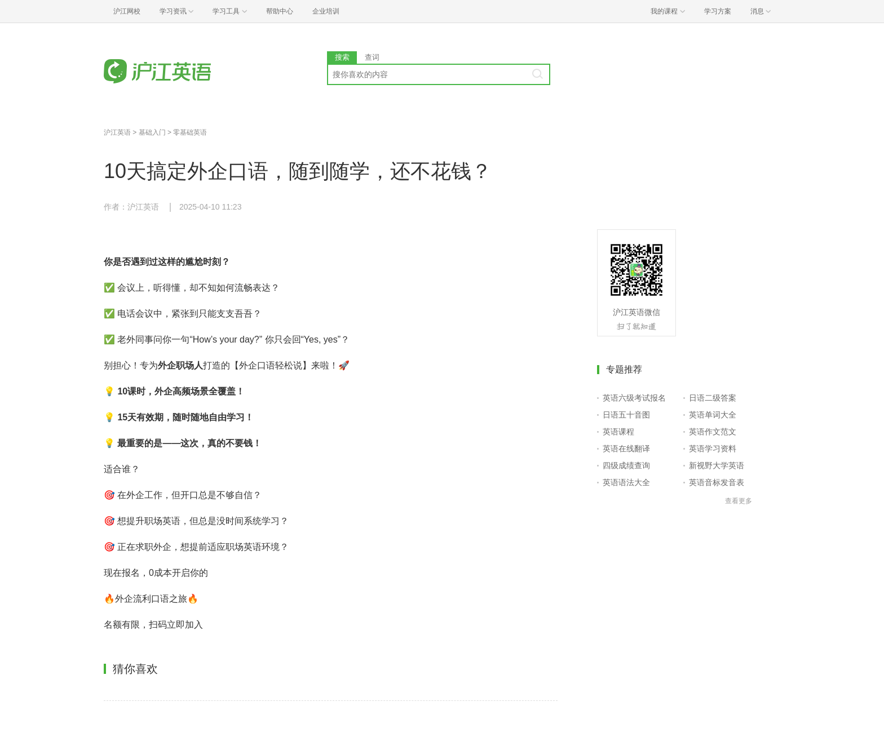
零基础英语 (190, 132)
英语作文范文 (712, 431)
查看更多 (738, 501)
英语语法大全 (626, 482)
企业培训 (325, 11)
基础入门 (152, 132)
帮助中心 (279, 11)
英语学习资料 (712, 448)
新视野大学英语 (716, 465)
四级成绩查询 (626, 465)
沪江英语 (117, 132)
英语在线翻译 (626, 448)
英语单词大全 (712, 414)
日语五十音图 (626, 414)
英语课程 (618, 431)
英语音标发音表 (716, 482)
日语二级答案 (712, 397)
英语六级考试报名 (634, 397)
